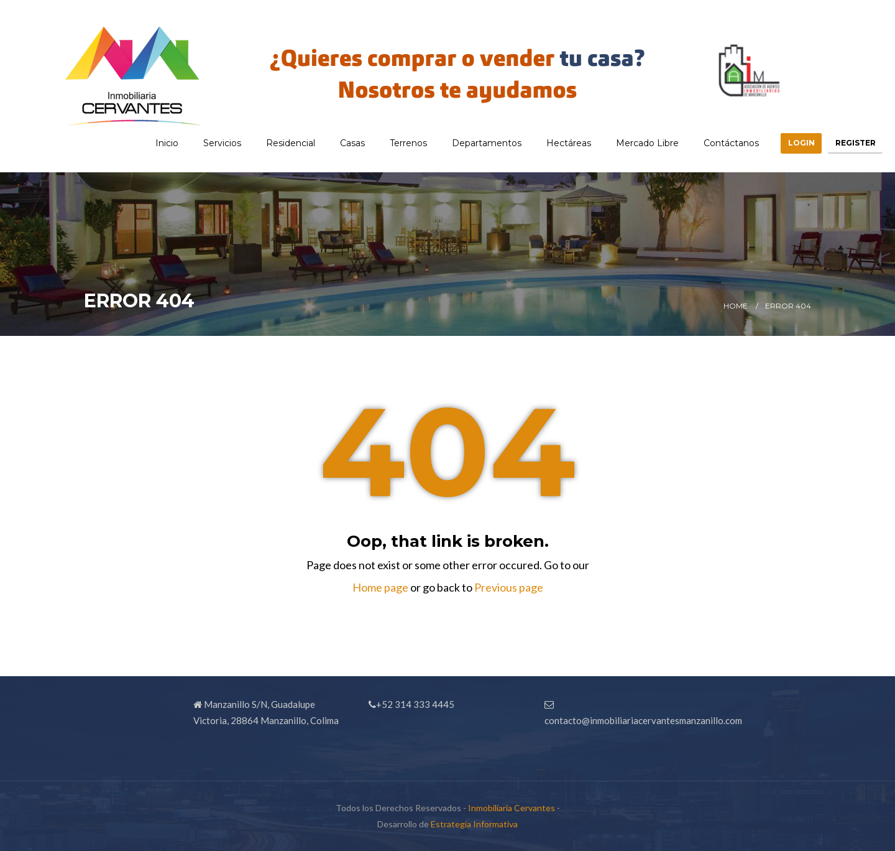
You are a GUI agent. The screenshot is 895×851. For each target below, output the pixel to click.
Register (850, 142)
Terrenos (387, 143)
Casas (331, 143)
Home (735, 305)
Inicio (145, 143)
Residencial (269, 143)
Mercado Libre (626, 143)
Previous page (508, 587)
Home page (380, 587)
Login (785, 142)
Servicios (201, 143)
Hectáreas (547, 143)
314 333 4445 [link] (424, 704)
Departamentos (465, 143)
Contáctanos (710, 143)
